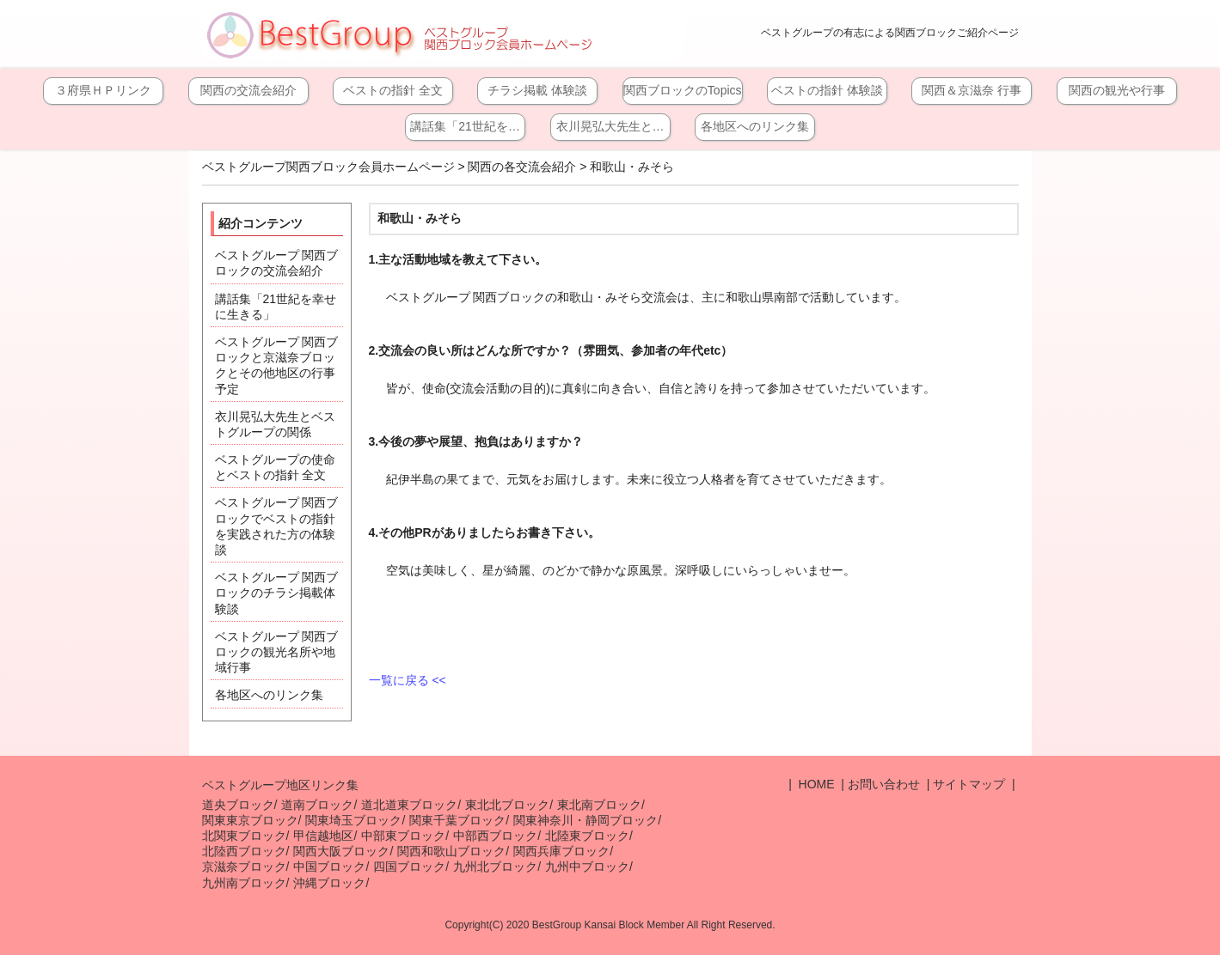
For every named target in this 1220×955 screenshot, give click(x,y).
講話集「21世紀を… (465, 126)
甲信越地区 (323, 835)
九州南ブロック (244, 883)
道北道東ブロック (409, 805)
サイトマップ (969, 784)
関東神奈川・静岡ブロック (585, 820)
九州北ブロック (495, 866)
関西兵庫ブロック (561, 851)
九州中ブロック (587, 866)
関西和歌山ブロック (451, 851)
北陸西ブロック (244, 851)
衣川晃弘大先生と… (610, 126)
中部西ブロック (495, 835)
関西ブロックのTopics (682, 90)
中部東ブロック (403, 835)
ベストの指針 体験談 (827, 90)
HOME (815, 784)
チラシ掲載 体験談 (537, 90)
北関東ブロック (244, 835)
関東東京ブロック (250, 820)
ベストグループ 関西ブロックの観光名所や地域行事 (277, 652)
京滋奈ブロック (244, 866)
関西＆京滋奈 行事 (971, 90)
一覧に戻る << (407, 680)
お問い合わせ (884, 784)
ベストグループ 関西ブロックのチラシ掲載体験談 (277, 592)
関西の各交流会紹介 (522, 166)
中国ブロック (329, 866)
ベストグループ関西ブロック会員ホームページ (328, 166)
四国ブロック (409, 866)
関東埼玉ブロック (353, 820)
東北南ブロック (599, 805)
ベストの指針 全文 (393, 90)
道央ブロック (238, 805)
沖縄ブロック (329, 883)
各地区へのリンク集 (755, 126)
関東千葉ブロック (457, 820)
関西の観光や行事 (1117, 90)
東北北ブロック (507, 805)
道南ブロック (317, 805)
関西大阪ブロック (341, 851)
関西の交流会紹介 (248, 90)
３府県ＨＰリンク (103, 90)
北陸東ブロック (587, 835)
